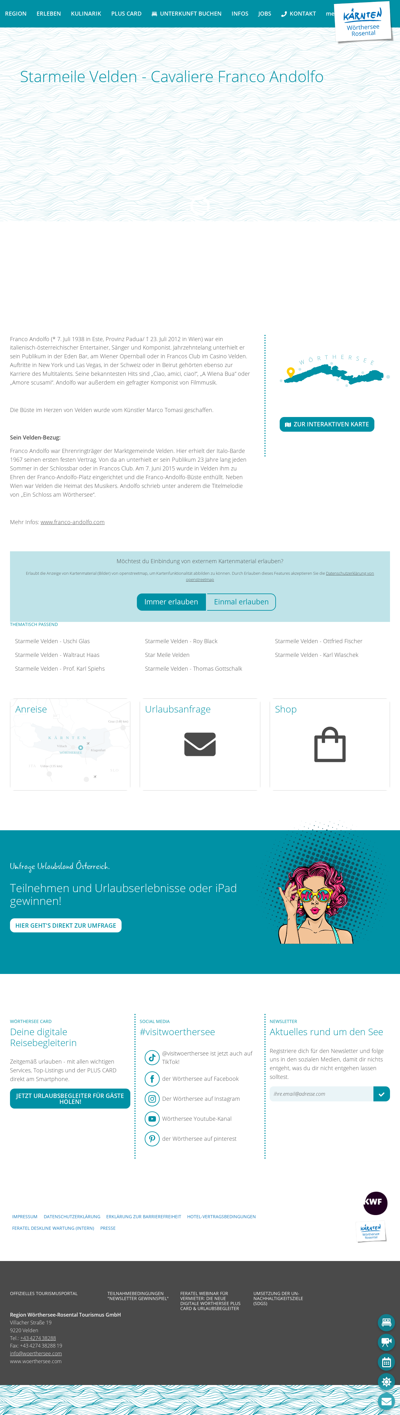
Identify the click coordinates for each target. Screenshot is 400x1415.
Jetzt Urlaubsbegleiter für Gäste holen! (70, 1098)
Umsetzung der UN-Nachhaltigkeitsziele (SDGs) (278, 1298)
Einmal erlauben (241, 602)
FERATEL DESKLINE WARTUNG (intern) (53, 1228)
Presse (108, 1228)
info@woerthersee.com (36, 1353)
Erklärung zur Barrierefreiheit (143, 1216)
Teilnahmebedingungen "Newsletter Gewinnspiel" (138, 1296)
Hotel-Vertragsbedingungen (221, 1216)
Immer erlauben (171, 602)
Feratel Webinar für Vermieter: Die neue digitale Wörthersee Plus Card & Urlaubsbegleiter (210, 1301)
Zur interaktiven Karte (327, 424)
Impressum (25, 1216)
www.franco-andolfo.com (73, 522)
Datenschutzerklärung (72, 1216)
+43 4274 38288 (38, 1338)
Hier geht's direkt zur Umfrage (65, 925)
